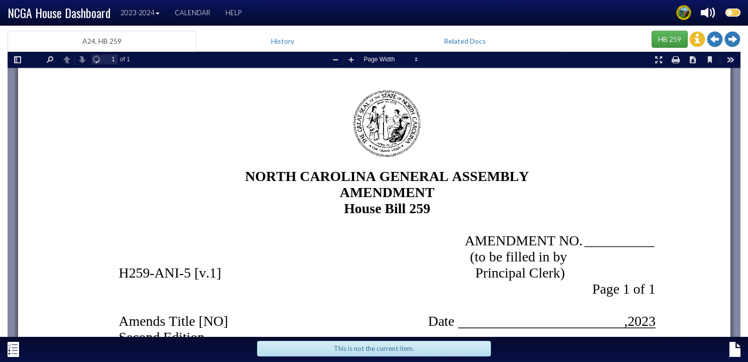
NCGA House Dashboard (59, 13)
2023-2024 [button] (140, 13)
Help (233, 13)
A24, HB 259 (101, 41)
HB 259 (669, 39)
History (282, 41)
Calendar (192, 13)
